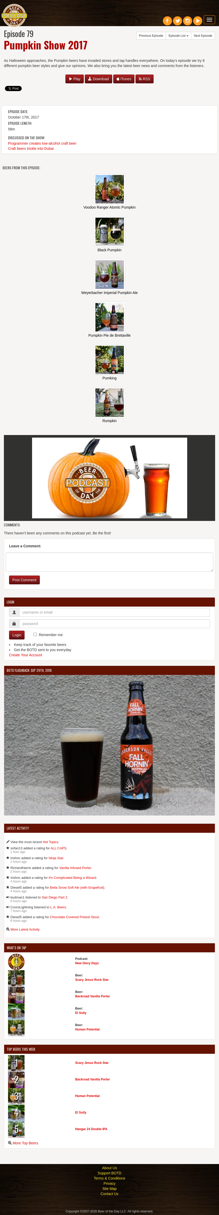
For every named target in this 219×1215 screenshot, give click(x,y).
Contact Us (109, 1194)
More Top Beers (25, 1143)
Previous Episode (151, 36)
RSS (144, 79)
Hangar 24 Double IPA (91, 1129)
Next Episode (203, 36)
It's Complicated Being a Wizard (72, 878)
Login (16, 635)
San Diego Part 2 (54, 897)
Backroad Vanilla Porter (92, 996)
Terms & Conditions (109, 1178)
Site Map (109, 1189)
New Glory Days (87, 963)
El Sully (80, 1013)
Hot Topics (50, 842)
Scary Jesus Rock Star (92, 980)
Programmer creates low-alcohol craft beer (42, 143)
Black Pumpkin (109, 250)
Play (74, 79)
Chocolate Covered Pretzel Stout (74, 917)
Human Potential (87, 1029)
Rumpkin (109, 421)
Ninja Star (56, 858)
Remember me (51, 635)
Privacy (110, 1183)
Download (98, 79)
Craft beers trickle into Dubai (31, 148)
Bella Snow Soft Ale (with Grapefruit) (77, 887)
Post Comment (24, 580)
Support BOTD (110, 1173)
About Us (109, 1168)
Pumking (109, 378)
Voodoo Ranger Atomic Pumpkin (110, 207)
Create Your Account (25, 655)
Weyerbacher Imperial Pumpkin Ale (109, 293)
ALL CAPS (58, 848)
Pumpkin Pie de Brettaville (109, 335)
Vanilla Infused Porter (75, 868)
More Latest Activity (25, 929)
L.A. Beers (58, 907)
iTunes (124, 79)
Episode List (178, 36)
